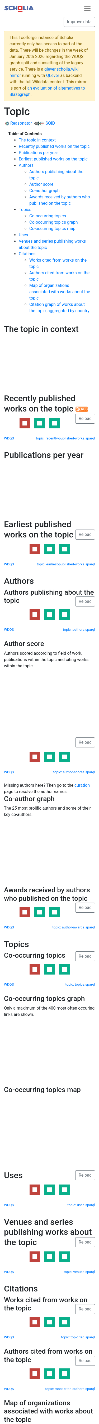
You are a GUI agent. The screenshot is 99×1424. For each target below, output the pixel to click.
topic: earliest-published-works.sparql (66, 564)
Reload (85, 418)
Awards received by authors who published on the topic (47, 894)
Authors (26, 165)
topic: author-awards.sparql (73, 927)
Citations (27, 253)
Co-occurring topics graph (53, 222)
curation (82, 785)
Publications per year (38, 152)
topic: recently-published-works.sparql (65, 438)
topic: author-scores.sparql (74, 772)
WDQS (9, 438)
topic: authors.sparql (79, 630)
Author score (41, 184)
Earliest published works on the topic (53, 159)
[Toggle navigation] (87, 8)
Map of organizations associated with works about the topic (59, 292)
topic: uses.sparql (81, 1205)
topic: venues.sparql (79, 1272)
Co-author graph (44, 190)
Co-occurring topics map (52, 228)
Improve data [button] (79, 21)
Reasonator (18, 123)
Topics (25, 209)
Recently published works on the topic (54, 146)
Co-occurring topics (47, 215)
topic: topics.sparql (80, 984)
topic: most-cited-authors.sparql (70, 1389)
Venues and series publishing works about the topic (48, 1232)
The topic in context (37, 140)
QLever (52, 75)
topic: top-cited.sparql (78, 1337)
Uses (23, 234)
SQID (44, 123)
